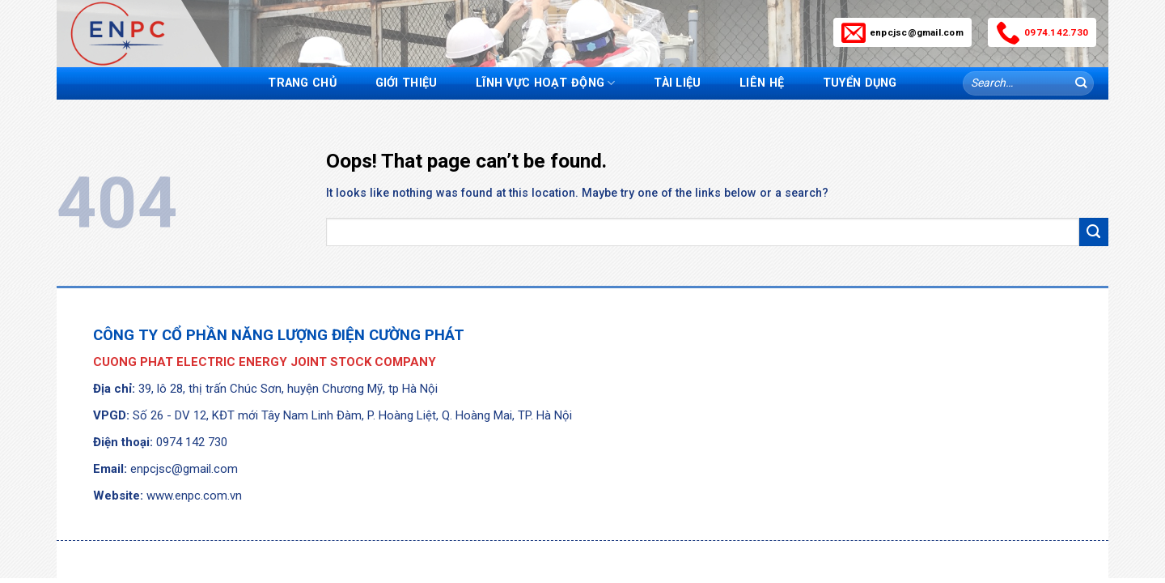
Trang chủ (302, 83)
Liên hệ (761, 83)
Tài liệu (677, 83)
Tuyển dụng (860, 83)
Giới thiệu (406, 83)
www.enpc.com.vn (194, 495)
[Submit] (1080, 83)
